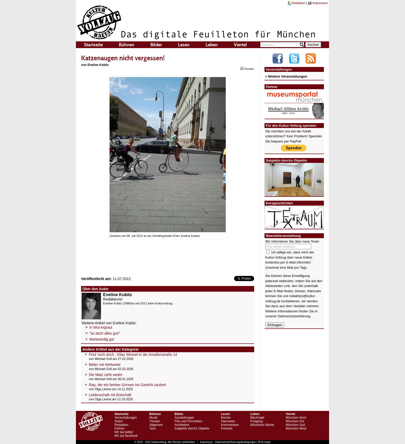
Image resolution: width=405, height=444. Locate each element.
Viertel (240, 45)
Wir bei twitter (123, 432)
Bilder (156, 45)
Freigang (256, 421)
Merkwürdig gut (101, 339)
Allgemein (156, 425)
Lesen (184, 45)
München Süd (295, 425)
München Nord (296, 417)
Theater (154, 421)
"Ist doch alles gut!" (104, 333)
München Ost (295, 421)
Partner (119, 428)
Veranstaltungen (125, 417)
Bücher (226, 417)
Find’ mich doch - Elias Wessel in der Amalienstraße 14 (133, 354)
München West (296, 428)
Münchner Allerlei (262, 425)
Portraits (226, 428)
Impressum (318, 3)
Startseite (93, 45)
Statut (118, 421)
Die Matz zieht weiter (105, 375)
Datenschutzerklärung (294, 316)
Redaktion (296, 3)
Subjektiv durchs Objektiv (192, 428)
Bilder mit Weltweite (105, 365)
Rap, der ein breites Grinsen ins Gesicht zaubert (127, 385)
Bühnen (126, 45)
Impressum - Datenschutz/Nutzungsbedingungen (228, 442)
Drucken (247, 68)
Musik (153, 417)
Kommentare (230, 425)
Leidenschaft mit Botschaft (110, 395)
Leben (212, 45)
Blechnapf (257, 417)
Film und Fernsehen (188, 421)
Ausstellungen (184, 417)
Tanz (152, 428)
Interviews (228, 421)
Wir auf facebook (126, 436)
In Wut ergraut (100, 327)
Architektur (182, 425)
